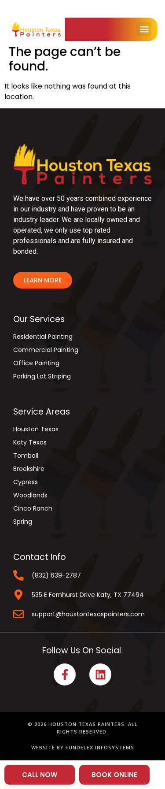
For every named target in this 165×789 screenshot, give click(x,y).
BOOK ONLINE (114, 774)
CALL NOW (39, 774)
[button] (144, 29)
